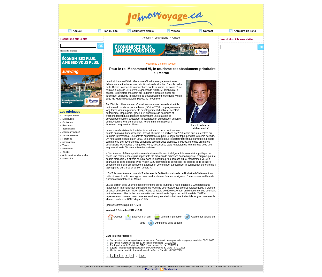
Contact (206, 31)
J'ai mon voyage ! (70, 132)
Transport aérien (69, 115)
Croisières (66, 122)
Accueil (75, 31)
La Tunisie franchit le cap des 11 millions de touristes (134, 243)
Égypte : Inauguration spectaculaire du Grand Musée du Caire (139, 247)
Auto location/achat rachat (74, 155)
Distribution (67, 119)
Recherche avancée (68, 51)
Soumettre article (141, 31)
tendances (66, 148)
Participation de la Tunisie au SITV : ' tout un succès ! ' (135, 245)
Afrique (176, 37)
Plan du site (108, 31)
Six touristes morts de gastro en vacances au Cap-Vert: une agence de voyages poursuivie (153, 240)
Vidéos (173, 31)
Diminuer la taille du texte (165, 222)
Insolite (65, 152)
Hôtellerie (66, 138)
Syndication (170, 269)
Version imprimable (168, 216)
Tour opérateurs (69, 135)
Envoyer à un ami (138, 216)
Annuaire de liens (242, 31)
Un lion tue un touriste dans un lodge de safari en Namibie (137, 250)
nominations (67, 142)
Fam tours (66, 125)
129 (142, 255)
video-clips (66, 158)
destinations (69, 128)
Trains (64, 145)
